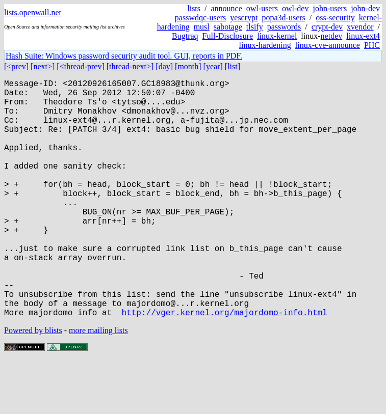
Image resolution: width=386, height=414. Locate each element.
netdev (332, 36)
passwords (284, 26)
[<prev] (16, 66)
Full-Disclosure (227, 36)
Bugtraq (185, 36)
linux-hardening (265, 45)
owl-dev (295, 8)
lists (193, 8)
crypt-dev (327, 26)
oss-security (335, 17)
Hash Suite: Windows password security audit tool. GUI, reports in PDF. (124, 55)
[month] (188, 66)
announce (226, 8)
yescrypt (244, 17)
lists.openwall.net (32, 12)
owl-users (262, 8)
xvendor (360, 26)
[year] (213, 66)
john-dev (365, 8)
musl (202, 26)
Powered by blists (33, 383)
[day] (164, 66)
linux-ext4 (363, 36)
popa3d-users (283, 17)
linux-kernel (277, 36)
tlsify (254, 26)
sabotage (228, 26)
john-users (330, 8)
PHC (372, 45)
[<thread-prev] (80, 66)
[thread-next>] (130, 66)
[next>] (43, 66)
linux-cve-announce (327, 45)
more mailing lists (98, 383)
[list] (232, 66)
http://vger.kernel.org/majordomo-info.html (224, 365)
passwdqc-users (200, 17)
